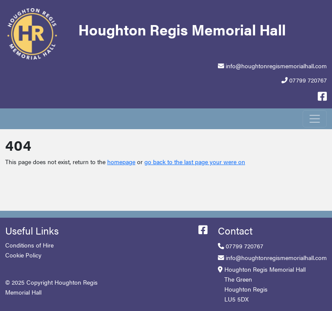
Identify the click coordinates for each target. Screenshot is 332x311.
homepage (121, 161)
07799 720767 (308, 80)
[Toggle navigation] (315, 118)
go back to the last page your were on (194, 161)
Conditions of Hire (29, 245)
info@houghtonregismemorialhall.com (276, 65)
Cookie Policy (23, 255)
